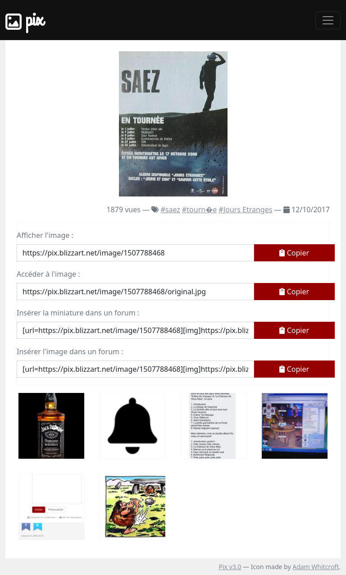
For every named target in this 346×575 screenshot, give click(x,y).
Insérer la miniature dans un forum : (78, 313)
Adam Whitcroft (315, 566)
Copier (294, 253)
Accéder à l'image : (48, 274)
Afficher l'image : (45, 235)
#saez (170, 209)
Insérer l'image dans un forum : (70, 351)
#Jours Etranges (245, 209)
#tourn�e (199, 209)
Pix (24, 20)
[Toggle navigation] (328, 20)
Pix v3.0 (230, 566)
